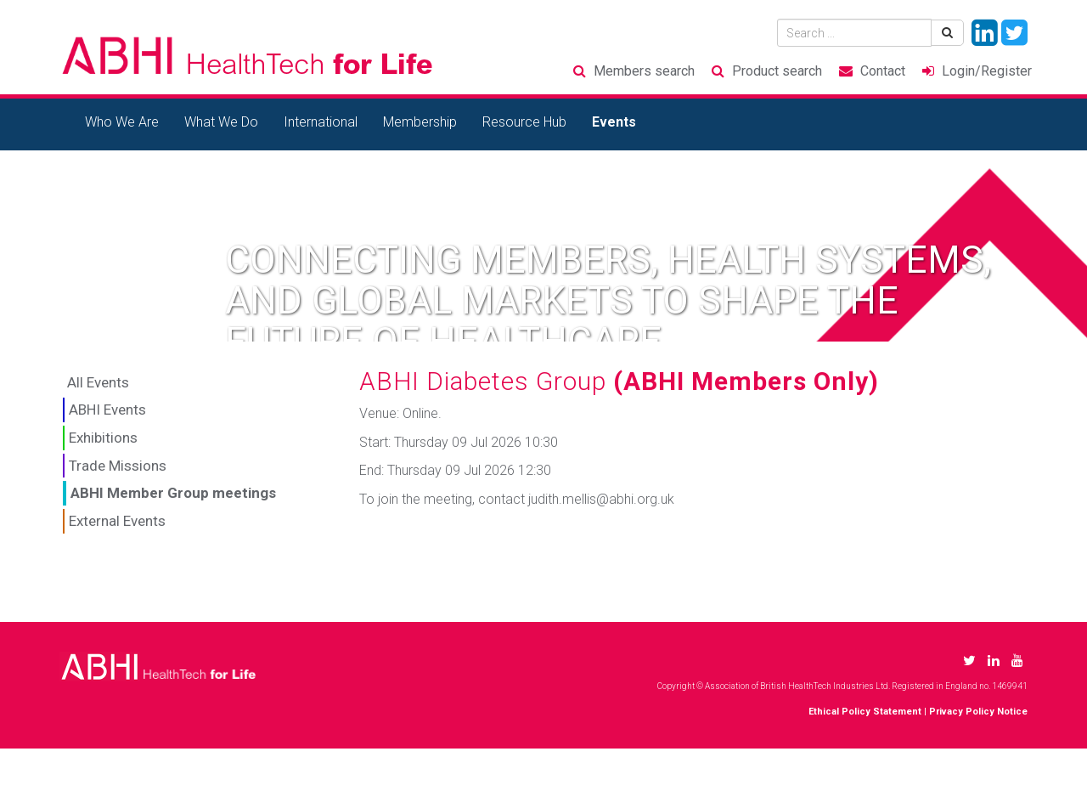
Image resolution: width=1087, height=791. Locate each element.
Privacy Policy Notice (978, 711)
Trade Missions (117, 465)
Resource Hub (524, 122)
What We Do (221, 122)
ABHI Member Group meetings (173, 492)
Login (987, 71)
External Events (117, 520)
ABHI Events (107, 409)
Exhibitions (103, 437)
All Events (98, 382)
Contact (882, 71)
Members (644, 71)
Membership (420, 122)
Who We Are (122, 122)
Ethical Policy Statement (864, 711)
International (321, 122)
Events (614, 122)
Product (777, 71)
